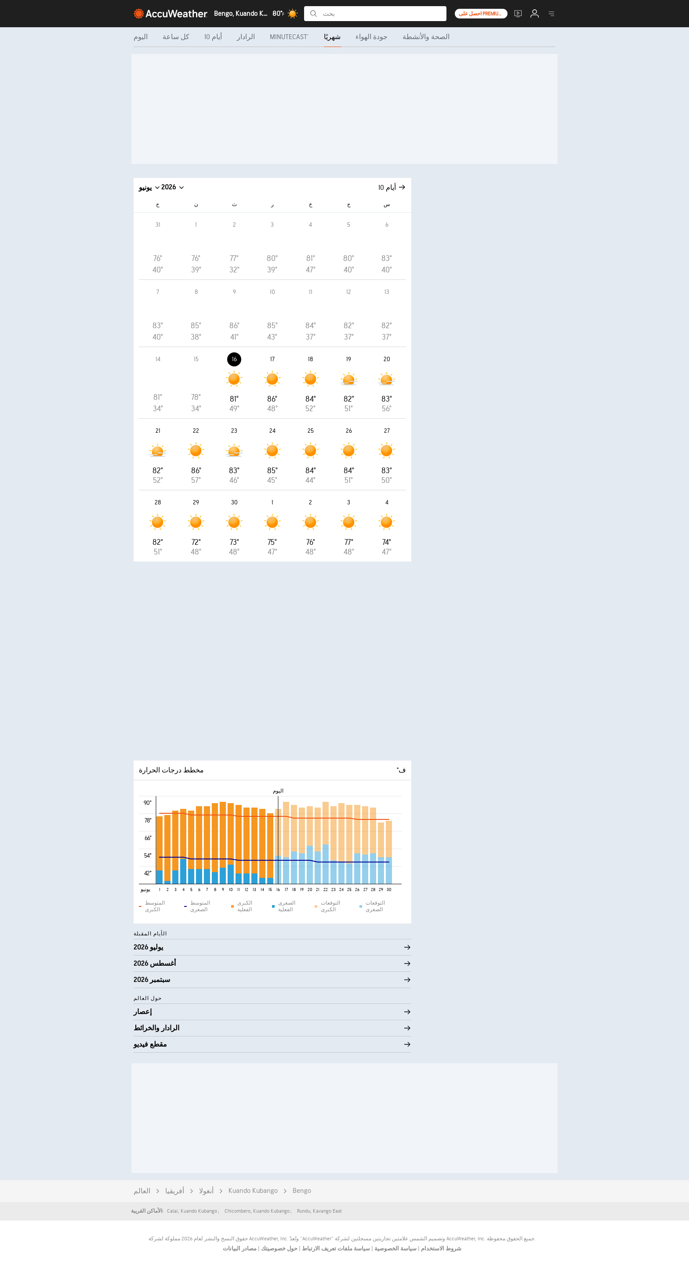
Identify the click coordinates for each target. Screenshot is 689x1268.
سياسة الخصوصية (395, 1248)
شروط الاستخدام (440, 1248)
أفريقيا (174, 1191)
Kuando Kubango (253, 1191)
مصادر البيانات (240, 1248)
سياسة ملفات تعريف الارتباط (335, 1248)
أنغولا (206, 1191)
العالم (142, 1191)
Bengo (302, 1191)
